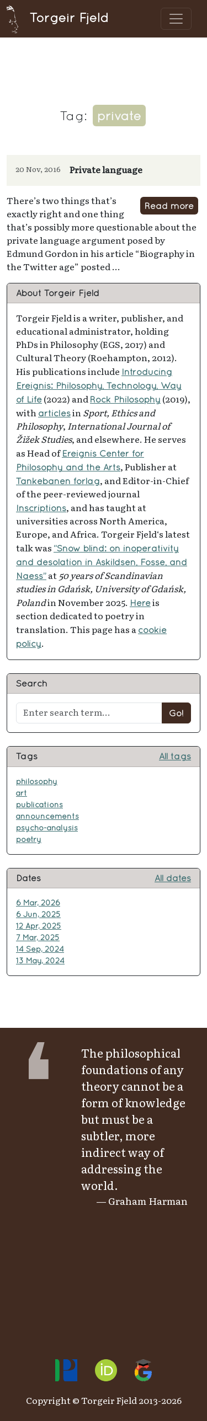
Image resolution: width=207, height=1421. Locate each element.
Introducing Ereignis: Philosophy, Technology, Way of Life (99, 385)
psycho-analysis (47, 827)
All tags (175, 756)
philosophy (36, 781)
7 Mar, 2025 (38, 937)
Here (140, 603)
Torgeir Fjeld (58, 17)
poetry (28, 839)
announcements (47, 816)
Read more (169, 206)
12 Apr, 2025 (38, 925)
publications (39, 804)
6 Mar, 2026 (38, 902)
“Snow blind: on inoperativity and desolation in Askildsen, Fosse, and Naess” (101, 562)
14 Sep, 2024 (40, 949)
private (119, 115)
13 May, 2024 (40, 960)
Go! (176, 713)
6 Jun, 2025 (38, 914)
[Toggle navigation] (176, 19)
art (21, 793)
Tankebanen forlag (58, 481)
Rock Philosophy (125, 399)
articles (54, 413)
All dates (173, 878)
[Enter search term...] (89, 713)
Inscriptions (41, 508)
